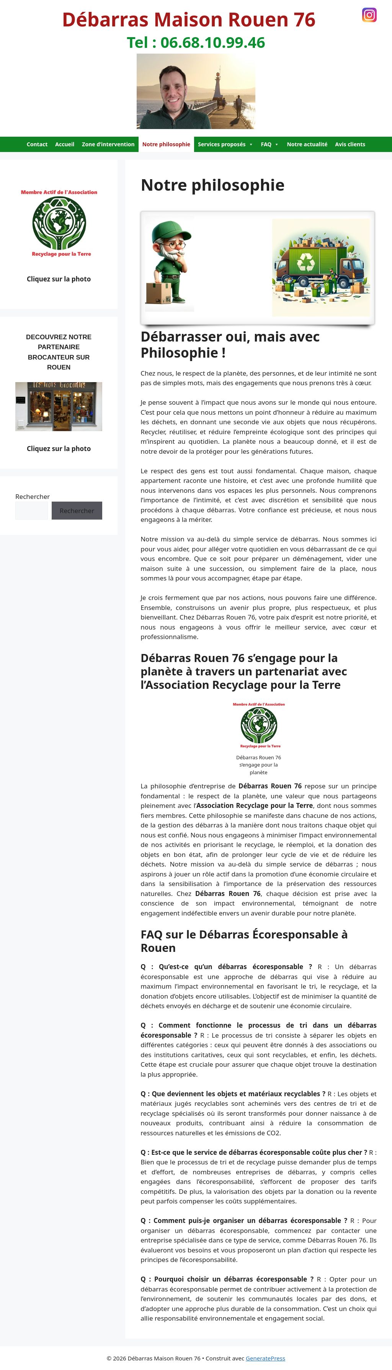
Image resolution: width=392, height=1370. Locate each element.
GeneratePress (265, 1358)
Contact (37, 144)
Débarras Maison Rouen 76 (189, 19)
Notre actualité (307, 144)
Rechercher (32, 496)
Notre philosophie (166, 144)
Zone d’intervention (108, 144)
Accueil (64, 144)
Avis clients (350, 144)
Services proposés (225, 144)
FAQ (270, 144)
